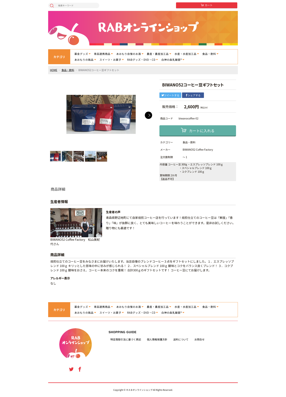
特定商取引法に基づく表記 (125, 339)
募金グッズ (81, 54)
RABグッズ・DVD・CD (141, 59)
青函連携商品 (102, 54)
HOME (53, 70)
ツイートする (170, 95)
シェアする (193, 95)
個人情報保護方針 (157, 339)
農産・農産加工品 (158, 54)
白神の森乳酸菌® (171, 59)
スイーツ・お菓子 (110, 59)
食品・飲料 (209, 54)
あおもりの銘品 (84, 59)
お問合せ (199, 339)
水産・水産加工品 (185, 54)
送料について (181, 339)
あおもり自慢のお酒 (128, 54)
